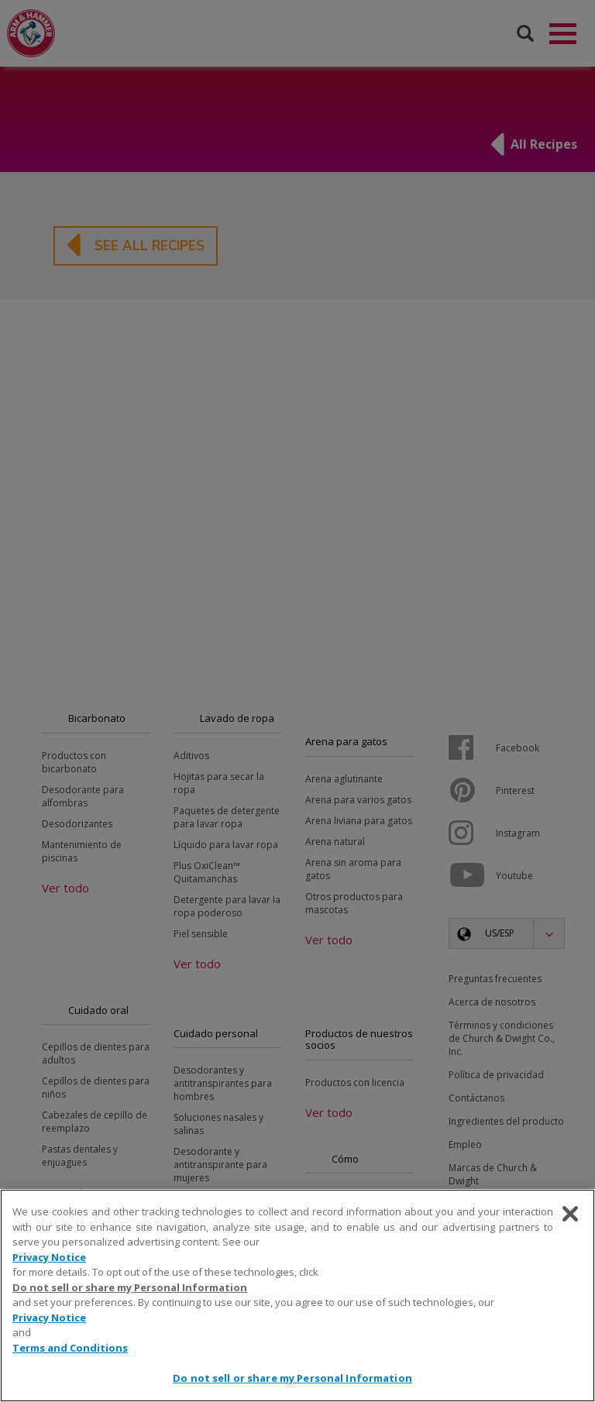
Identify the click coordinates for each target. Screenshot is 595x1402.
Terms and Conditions (70, 1348)
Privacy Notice (49, 1257)
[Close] (570, 1214)
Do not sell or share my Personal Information (129, 1287)
